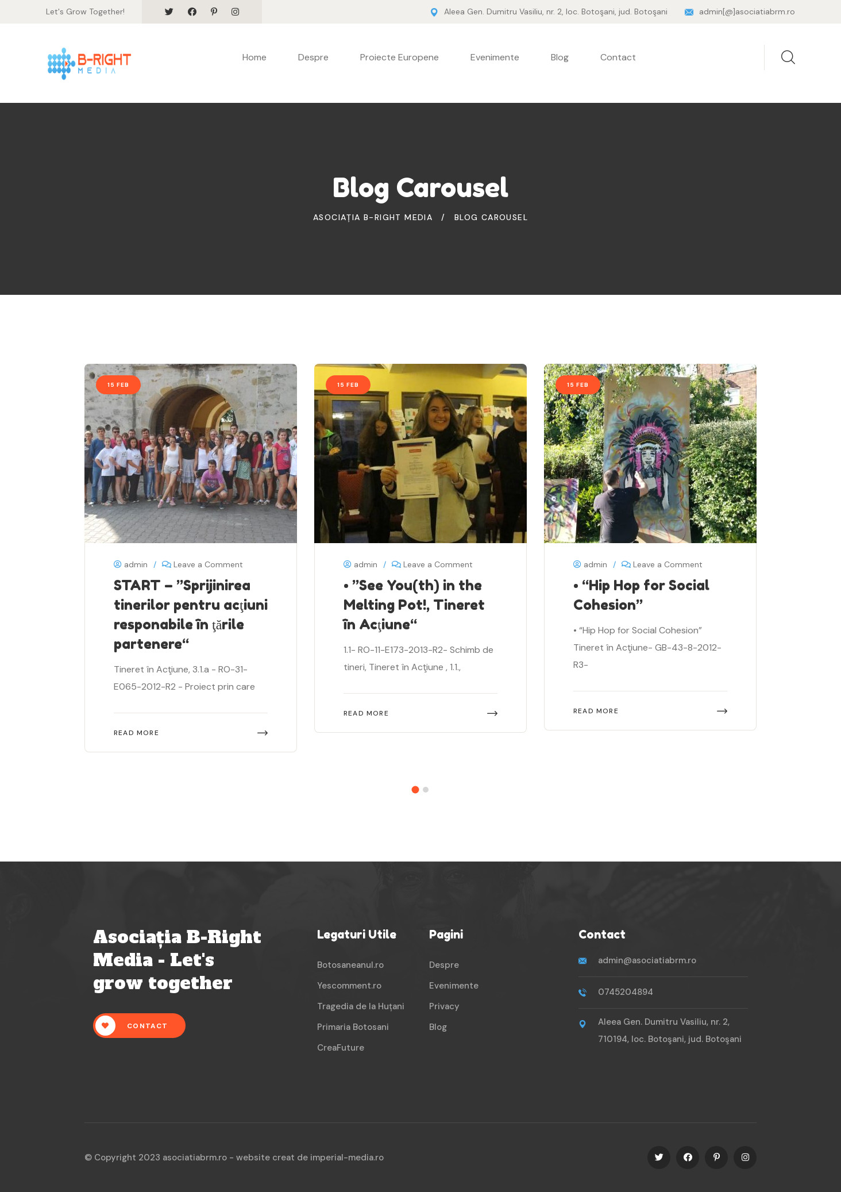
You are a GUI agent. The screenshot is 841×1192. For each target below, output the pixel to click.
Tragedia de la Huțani (360, 1006)
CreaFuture (340, 1047)
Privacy (444, 1006)
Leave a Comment (208, 564)
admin (131, 564)
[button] (415, 789)
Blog (560, 57)
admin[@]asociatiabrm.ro (747, 11)
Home (254, 57)
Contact (618, 57)
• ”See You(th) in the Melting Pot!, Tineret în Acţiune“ (414, 605)
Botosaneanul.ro (350, 965)
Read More (136, 732)
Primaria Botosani (353, 1027)
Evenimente (494, 57)
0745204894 (625, 992)
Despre (313, 57)
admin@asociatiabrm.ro (647, 960)
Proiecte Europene (399, 57)
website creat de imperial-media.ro (310, 1157)
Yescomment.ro (349, 985)
